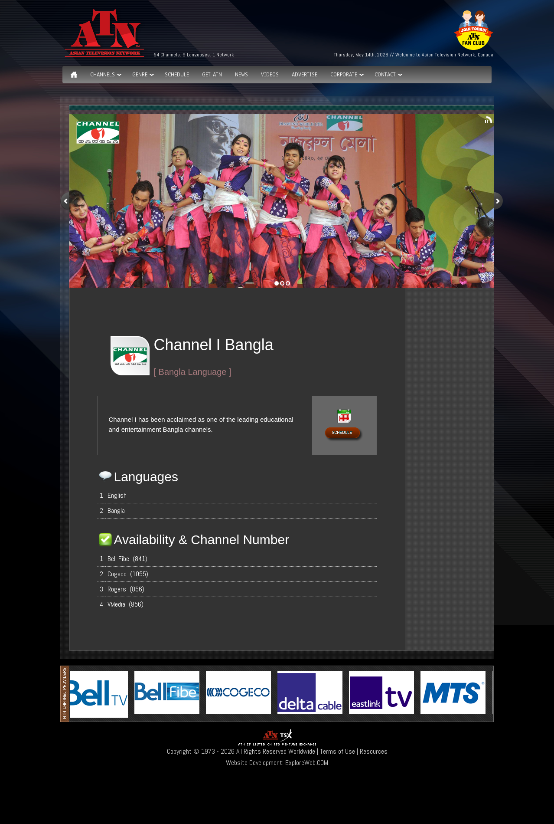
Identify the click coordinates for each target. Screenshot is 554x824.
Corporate (343, 75)
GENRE (139, 75)
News (241, 75)
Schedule (177, 75)
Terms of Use (337, 751)
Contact (385, 75)
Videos (270, 75)
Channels (102, 75)
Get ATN (212, 75)
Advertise (304, 75)
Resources (374, 751)
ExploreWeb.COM (306, 762)
